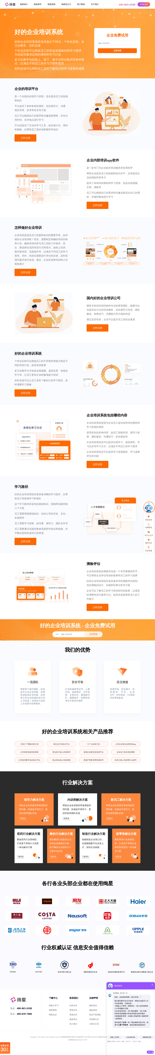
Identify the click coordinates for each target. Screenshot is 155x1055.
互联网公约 (94, 1019)
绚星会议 (53, 1015)
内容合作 (73, 1005)
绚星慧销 (51, 4)
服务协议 (93, 1005)
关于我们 (95, 4)
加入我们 (73, 1024)
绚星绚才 (24, 4)
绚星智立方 (66, 4)
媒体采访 (73, 1019)
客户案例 (81, 4)
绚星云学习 (54, 1005)
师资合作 (73, 1010)
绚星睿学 (38, 4)
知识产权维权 (95, 1015)
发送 (149, 1052)
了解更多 (22, 818)
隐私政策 (93, 1010)
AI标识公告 (94, 1024)
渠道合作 (73, 1015)
